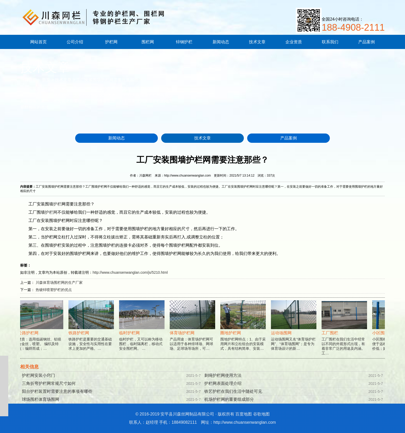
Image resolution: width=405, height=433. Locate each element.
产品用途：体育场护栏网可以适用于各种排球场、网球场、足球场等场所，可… (193, 331)
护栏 (57, 204)
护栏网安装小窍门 (38, 375)
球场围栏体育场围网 (40, 399)
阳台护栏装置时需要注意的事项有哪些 (57, 391)
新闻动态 (221, 42)
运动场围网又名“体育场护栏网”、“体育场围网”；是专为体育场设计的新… (294, 331)
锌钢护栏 (184, 42)
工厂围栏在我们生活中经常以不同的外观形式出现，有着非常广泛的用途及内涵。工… (345, 333)
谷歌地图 (261, 414)
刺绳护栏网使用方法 (223, 375)
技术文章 (257, 42)
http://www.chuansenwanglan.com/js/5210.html (130, 272)
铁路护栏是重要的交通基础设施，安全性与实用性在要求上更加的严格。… (92, 331)
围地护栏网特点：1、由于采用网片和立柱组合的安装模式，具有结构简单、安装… (244, 331)
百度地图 (243, 414)
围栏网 (148, 42)
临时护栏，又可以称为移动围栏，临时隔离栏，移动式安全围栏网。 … (142, 331)
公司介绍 (75, 42)
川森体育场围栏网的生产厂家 (59, 282)
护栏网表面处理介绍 (223, 383)
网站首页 (38, 42)
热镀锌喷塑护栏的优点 (54, 290)
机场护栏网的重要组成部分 (229, 399)
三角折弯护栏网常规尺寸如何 (49, 383)
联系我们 (330, 42)
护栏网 (111, 42)
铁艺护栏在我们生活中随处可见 (233, 391)
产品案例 (366, 42)
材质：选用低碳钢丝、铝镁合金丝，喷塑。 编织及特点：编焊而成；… (41, 331)
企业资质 (293, 42)
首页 (46, 80)
